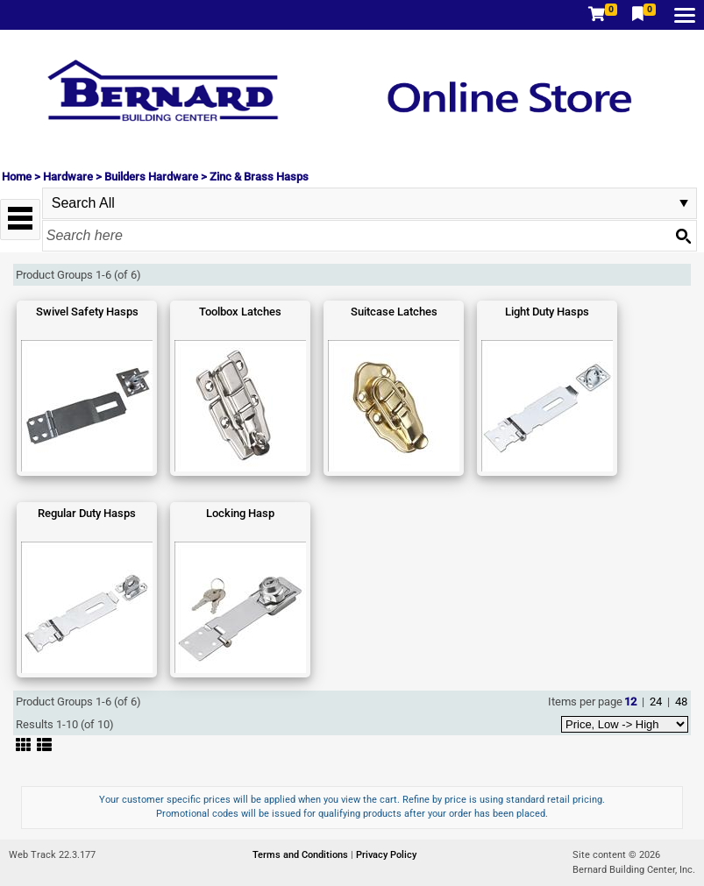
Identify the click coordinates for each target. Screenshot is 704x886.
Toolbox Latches (240, 311)
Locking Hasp (240, 513)
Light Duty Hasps (547, 311)
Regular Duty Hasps (87, 513)
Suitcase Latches (394, 311)
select (684, 203)
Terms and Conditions (301, 855)
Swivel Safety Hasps (87, 311)
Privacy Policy (386, 855)
